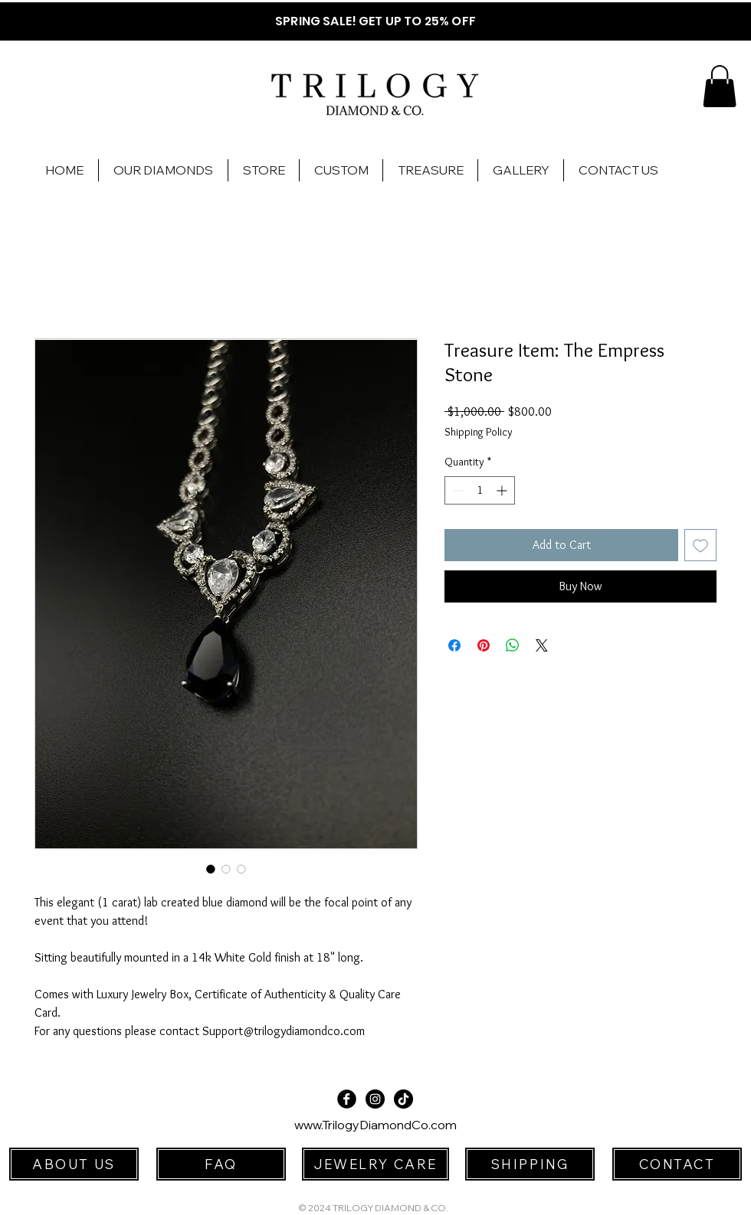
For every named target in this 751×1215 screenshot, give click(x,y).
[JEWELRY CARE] (375, 1164)
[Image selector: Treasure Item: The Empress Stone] (210, 869)
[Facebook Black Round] (346, 1099)
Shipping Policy (478, 432)
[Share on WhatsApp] (512, 645)
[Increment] (503, 490)
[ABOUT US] (73, 1164)
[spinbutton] (480, 490)
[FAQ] (221, 1164)
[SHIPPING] (529, 1164)
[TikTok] (403, 1099)
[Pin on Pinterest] (483, 645)
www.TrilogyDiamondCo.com (375, 1124)
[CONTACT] (677, 1164)
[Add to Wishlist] (700, 545)
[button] (719, 86)
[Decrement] (456, 490)
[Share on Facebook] (454, 645)
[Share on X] (542, 645)
